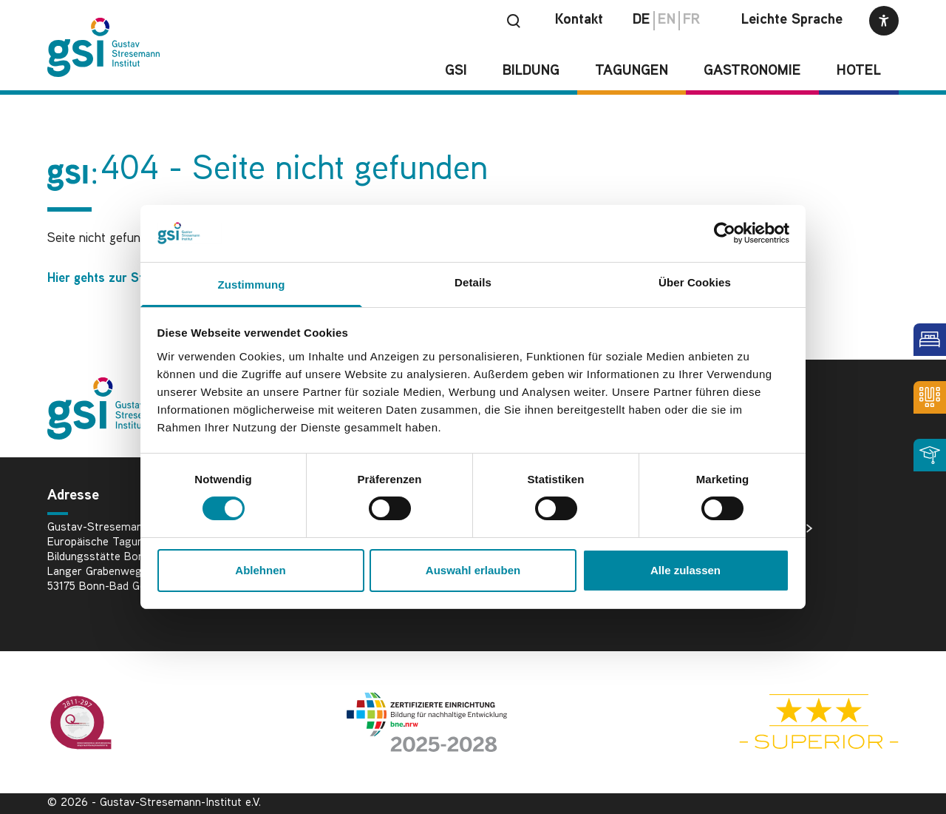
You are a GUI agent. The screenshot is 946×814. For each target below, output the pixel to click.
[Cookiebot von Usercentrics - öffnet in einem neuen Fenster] (724, 233)
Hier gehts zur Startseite (117, 278)
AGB (743, 599)
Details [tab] (473, 282)
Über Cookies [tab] (695, 282)
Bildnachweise (769, 528)
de (641, 20)
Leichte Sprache (792, 20)
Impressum (760, 575)
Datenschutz (764, 552)
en (667, 20)
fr (691, 20)
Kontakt (579, 20)
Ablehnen (260, 570)
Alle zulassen (685, 570)
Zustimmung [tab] (251, 284)
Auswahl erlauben (473, 570)
